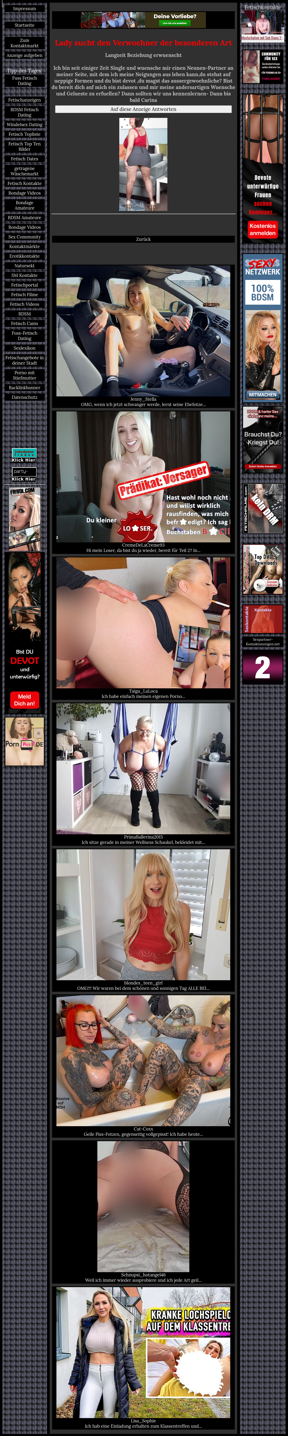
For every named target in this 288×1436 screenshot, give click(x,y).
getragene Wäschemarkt (25, 171)
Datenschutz (24, 397)
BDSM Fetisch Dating (24, 112)
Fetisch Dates (24, 158)
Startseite (24, 25)
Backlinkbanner (24, 387)
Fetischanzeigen (24, 100)
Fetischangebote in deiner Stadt (24, 360)
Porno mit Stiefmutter (24, 375)
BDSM (24, 313)
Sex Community (24, 237)
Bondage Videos (25, 193)
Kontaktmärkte (24, 246)
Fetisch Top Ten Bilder (25, 146)
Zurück (143, 239)
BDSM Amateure (24, 217)
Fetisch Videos (24, 304)
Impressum (24, 8)
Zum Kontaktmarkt (24, 43)
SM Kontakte (24, 275)
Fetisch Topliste (25, 134)
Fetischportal (24, 285)
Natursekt (24, 265)
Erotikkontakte (24, 256)
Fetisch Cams (24, 323)
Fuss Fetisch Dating (24, 80)
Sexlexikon (24, 348)
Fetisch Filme (24, 294)
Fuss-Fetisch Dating (24, 335)
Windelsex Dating (24, 124)
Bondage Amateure (24, 205)
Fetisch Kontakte (24, 183)
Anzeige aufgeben (25, 55)
